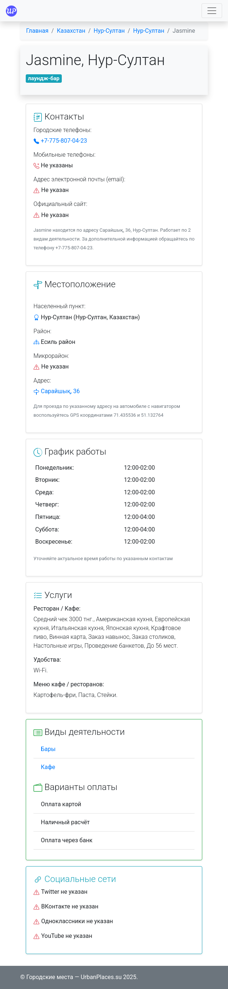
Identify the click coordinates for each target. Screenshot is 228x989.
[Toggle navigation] (212, 10)
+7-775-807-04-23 (60, 140)
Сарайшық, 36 (60, 391)
